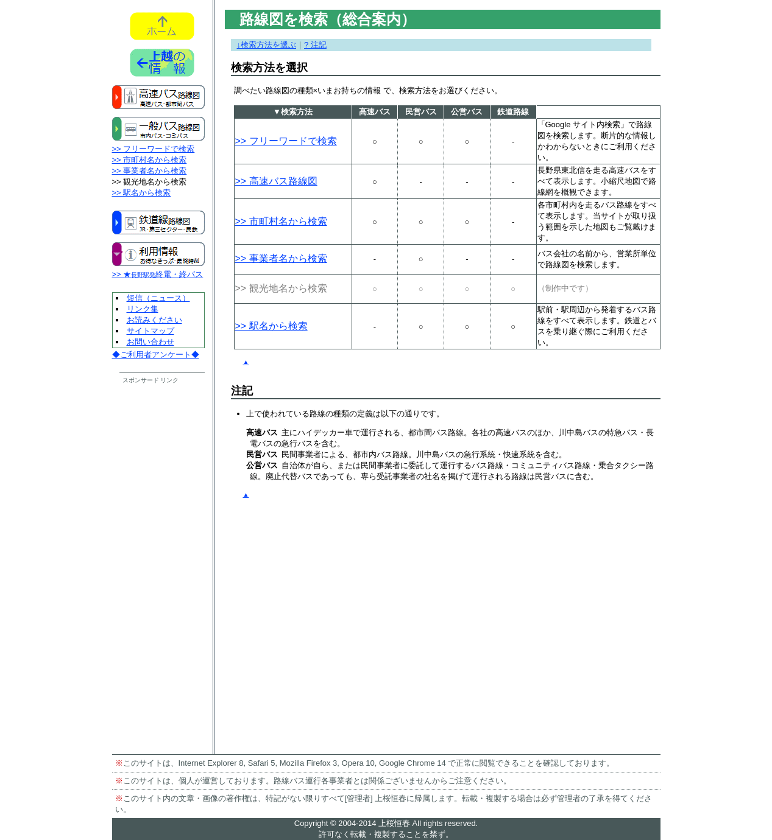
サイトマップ (150, 330)
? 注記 (315, 44)
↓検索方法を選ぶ (267, 44)
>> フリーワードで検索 (153, 148)
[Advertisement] (159, 567)
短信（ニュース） (158, 298)
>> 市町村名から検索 (149, 159)
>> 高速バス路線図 (276, 181)
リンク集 (142, 308)
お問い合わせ (150, 341)
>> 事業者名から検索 (149, 170)
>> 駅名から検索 (141, 192)
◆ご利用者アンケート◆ (155, 354)
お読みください (154, 319)
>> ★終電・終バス (158, 274)
